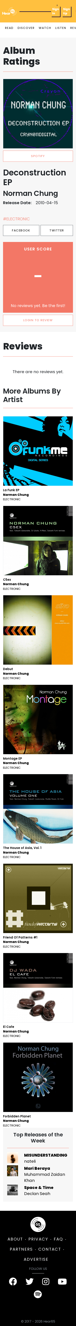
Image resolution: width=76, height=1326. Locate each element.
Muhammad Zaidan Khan (44, 1177)
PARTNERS (21, 1249)
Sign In (55, 11)
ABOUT (15, 1239)
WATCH (45, 28)
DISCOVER (26, 28)
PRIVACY (38, 1239)
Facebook (21, 230)
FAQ (58, 1239)
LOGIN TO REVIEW (38, 320)
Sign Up (66, 11)
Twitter (56, 230)
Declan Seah (37, 1193)
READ (9, 28)
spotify (38, 156)
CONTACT (49, 1249)
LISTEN (60, 28)
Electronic (12, 499)
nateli (30, 1161)
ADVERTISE (36, 1259)
